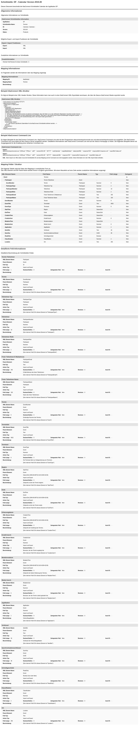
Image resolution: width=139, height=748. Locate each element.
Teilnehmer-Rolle (48, 191)
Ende (45, 212)
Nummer (99, 183)
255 (112, 194)
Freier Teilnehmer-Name (50, 197)
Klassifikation (47, 239)
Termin (46, 183)
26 (111, 230)
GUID (98, 233)
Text (98, 194)
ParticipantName (27, 382)
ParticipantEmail (27, 359)
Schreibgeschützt (48, 236)
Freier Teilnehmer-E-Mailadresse (53, 194)
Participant (82, 183)
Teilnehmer (47, 189)
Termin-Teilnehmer (49, 180)
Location (25, 710)
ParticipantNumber (28, 319)
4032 (112, 203)
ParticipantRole (27, 339)
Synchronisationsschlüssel (51, 233)
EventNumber (27, 279)
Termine (46, 177)
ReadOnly (26, 670)
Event (80, 180)
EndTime (25, 492)
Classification (26, 690)
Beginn (46, 209)
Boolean (99, 236)
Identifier (25, 628)
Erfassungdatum (48, 215)
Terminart (46, 206)
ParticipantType (27, 299)
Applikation (47, 227)
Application (26, 605)
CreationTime (26, 515)
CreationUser (26, 537)
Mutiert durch (47, 224)
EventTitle (26, 427)
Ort (45, 242)
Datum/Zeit (100, 209)
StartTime (25, 470)
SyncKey (25, 650)
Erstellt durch (47, 218)
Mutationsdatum (48, 221)
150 (112, 197)
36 (111, 233)
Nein (127, 180)
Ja (126, 177)
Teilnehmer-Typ (48, 186)
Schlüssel (46, 230)
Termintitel (47, 203)
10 (111, 189)
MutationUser (26, 582)
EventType (26, 447)
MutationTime (26, 560)
